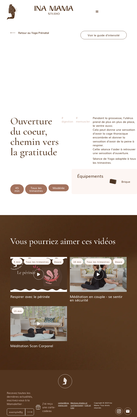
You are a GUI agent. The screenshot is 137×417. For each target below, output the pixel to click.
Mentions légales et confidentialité (79, 404)
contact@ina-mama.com (63, 404)
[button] (97, 11)
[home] (54, 10)
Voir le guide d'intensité (104, 35)
